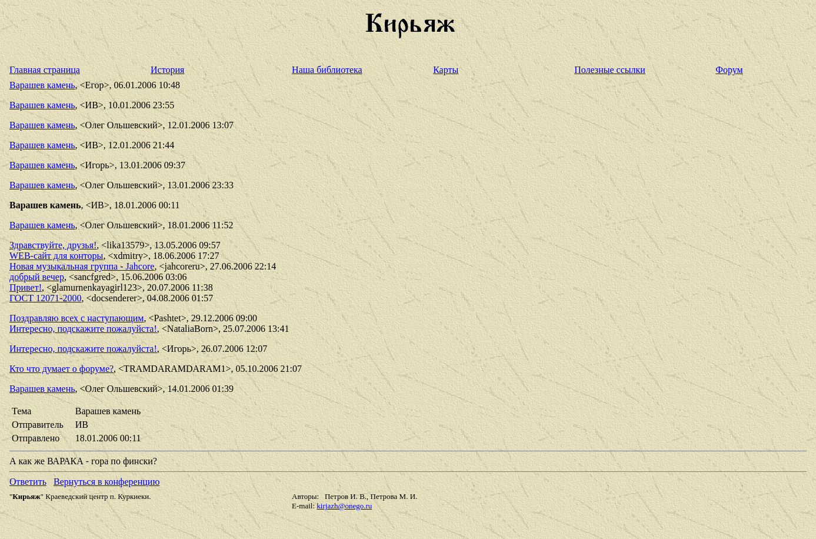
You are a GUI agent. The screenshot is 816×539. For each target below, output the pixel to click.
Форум (728, 70)
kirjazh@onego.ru (344, 505)
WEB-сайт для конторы (56, 256)
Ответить (27, 482)
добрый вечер (36, 277)
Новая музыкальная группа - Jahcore (81, 266)
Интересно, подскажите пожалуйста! (83, 329)
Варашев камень (42, 85)
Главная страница (44, 70)
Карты (445, 70)
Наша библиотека (327, 70)
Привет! (25, 287)
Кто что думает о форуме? (61, 369)
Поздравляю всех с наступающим (76, 318)
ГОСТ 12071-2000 (45, 298)
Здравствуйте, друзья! (52, 245)
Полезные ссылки (609, 70)
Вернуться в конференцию (106, 482)
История (167, 70)
